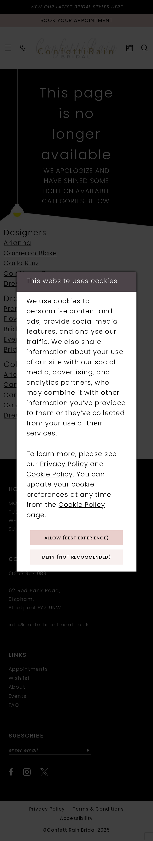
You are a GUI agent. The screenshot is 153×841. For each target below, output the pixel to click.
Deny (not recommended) (78, 558)
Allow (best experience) (77, 537)
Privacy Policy (64, 462)
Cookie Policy (49, 472)
